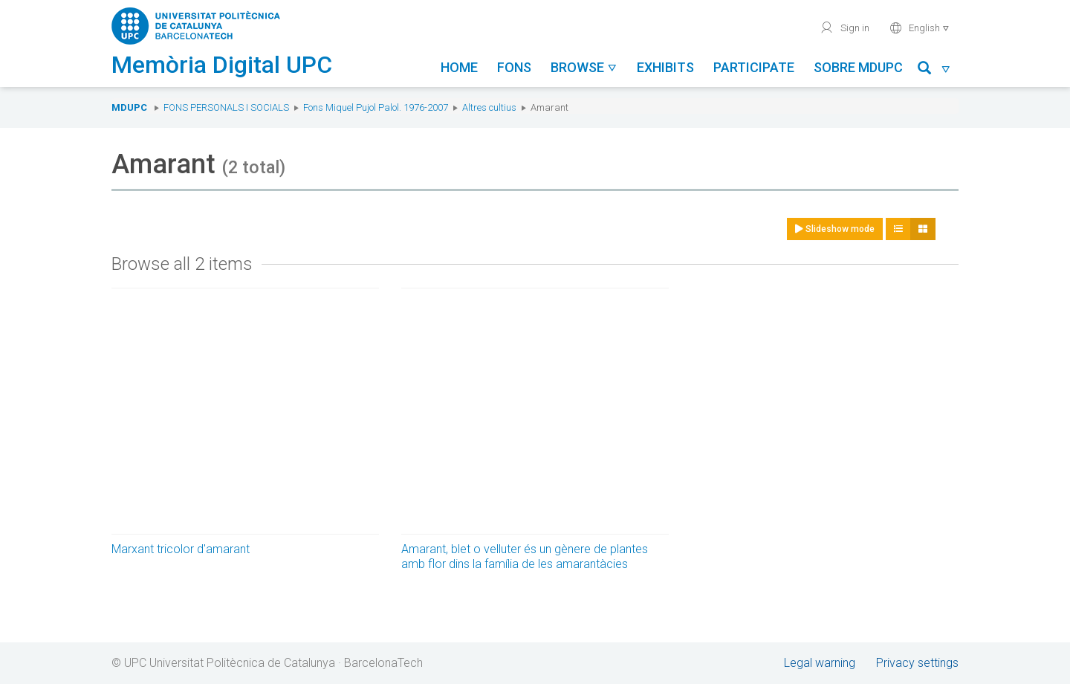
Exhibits (665, 67)
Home (459, 67)
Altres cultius (489, 107)
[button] (934, 70)
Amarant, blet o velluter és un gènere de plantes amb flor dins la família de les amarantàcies (524, 556)
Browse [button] (584, 67)
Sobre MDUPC (858, 67)
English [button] (919, 27)
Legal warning (819, 663)
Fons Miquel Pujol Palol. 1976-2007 (375, 107)
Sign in (844, 27)
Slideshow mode (835, 229)
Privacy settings (917, 663)
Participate (753, 67)
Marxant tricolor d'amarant (180, 549)
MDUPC (129, 107)
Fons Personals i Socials (226, 107)
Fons (514, 67)
